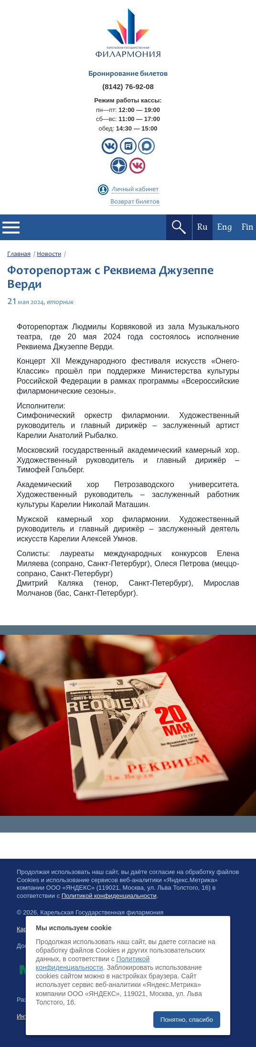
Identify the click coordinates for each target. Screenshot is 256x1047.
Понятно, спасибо (186, 1019)
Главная (19, 254)
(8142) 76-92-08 (128, 86)
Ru (202, 227)
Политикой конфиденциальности (109, 895)
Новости (49, 254)
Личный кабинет (135, 189)
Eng (224, 227)
